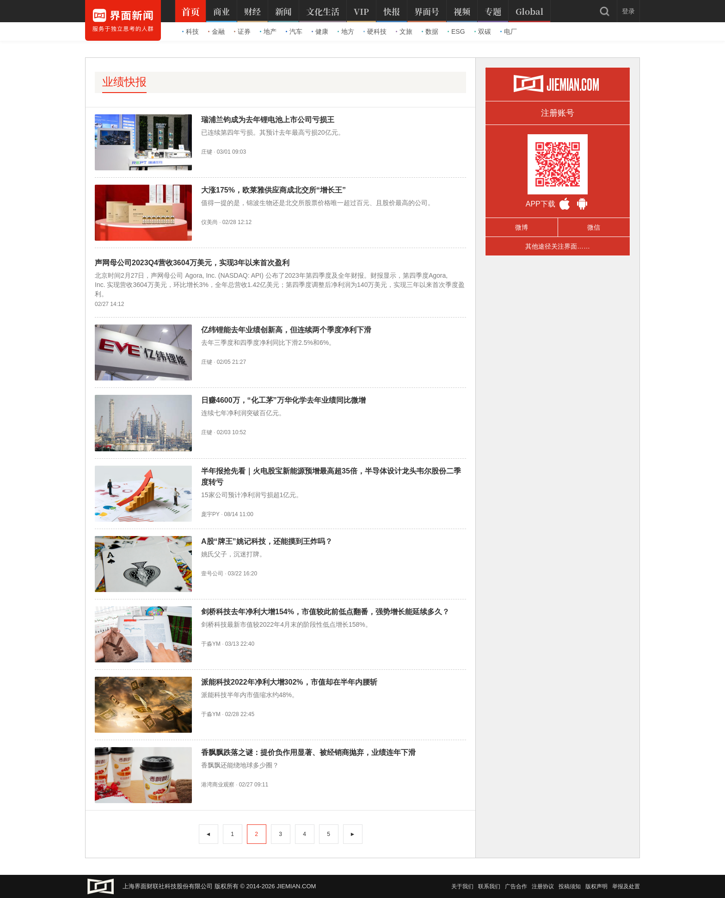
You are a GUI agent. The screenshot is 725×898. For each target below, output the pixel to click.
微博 (521, 227)
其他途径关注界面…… (557, 246)
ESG (456, 31)
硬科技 (375, 31)
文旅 (404, 31)
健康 (320, 31)
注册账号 (557, 113)
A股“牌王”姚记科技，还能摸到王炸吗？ (266, 541)
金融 (216, 31)
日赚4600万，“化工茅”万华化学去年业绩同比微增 (283, 400)
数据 (430, 31)
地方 (346, 31)
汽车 (294, 31)
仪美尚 (209, 222)
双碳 (482, 31)
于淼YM (211, 644)
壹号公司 (212, 573)
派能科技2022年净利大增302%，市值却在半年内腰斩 (289, 682)
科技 (190, 31)
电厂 (508, 31)
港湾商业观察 (217, 784)
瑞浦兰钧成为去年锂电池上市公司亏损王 (267, 120)
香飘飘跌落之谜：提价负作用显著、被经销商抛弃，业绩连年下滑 (308, 752)
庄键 (206, 152)
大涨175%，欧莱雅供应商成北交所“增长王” (273, 190)
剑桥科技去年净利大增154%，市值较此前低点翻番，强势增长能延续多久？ (325, 612)
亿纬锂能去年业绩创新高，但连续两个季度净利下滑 (286, 330)
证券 (242, 31)
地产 (268, 31)
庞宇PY (210, 514)
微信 (593, 227)
